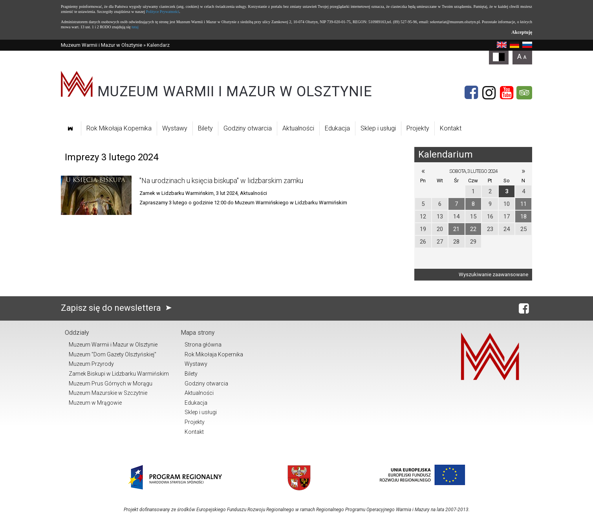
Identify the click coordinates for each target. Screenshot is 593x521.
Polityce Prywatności (162, 11)
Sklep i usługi (378, 128)
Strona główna (203, 344)
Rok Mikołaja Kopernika (119, 128)
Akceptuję (521, 32)
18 (523, 216)
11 (523, 203)
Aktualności (298, 128)
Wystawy (174, 128)
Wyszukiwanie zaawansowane (493, 274)
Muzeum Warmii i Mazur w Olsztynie (101, 45)
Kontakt (450, 128)
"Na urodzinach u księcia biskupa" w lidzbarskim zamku (221, 180)
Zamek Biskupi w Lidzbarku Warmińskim (119, 374)
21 (456, 229)
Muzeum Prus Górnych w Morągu (110, 383)
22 (473, 229)
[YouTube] (506, 93)
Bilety (205, 128)
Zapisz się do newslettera (118, 308)
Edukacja (337, 128)
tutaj (135, 27)
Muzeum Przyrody (91, 364)
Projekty (417, 128)
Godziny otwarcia (247, 128)
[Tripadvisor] (524, 92)
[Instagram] (489, 93)
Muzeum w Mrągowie (95, 403)
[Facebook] (471, 93)
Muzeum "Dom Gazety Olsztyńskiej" (112, 354)
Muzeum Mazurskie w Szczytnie (108, 393)
